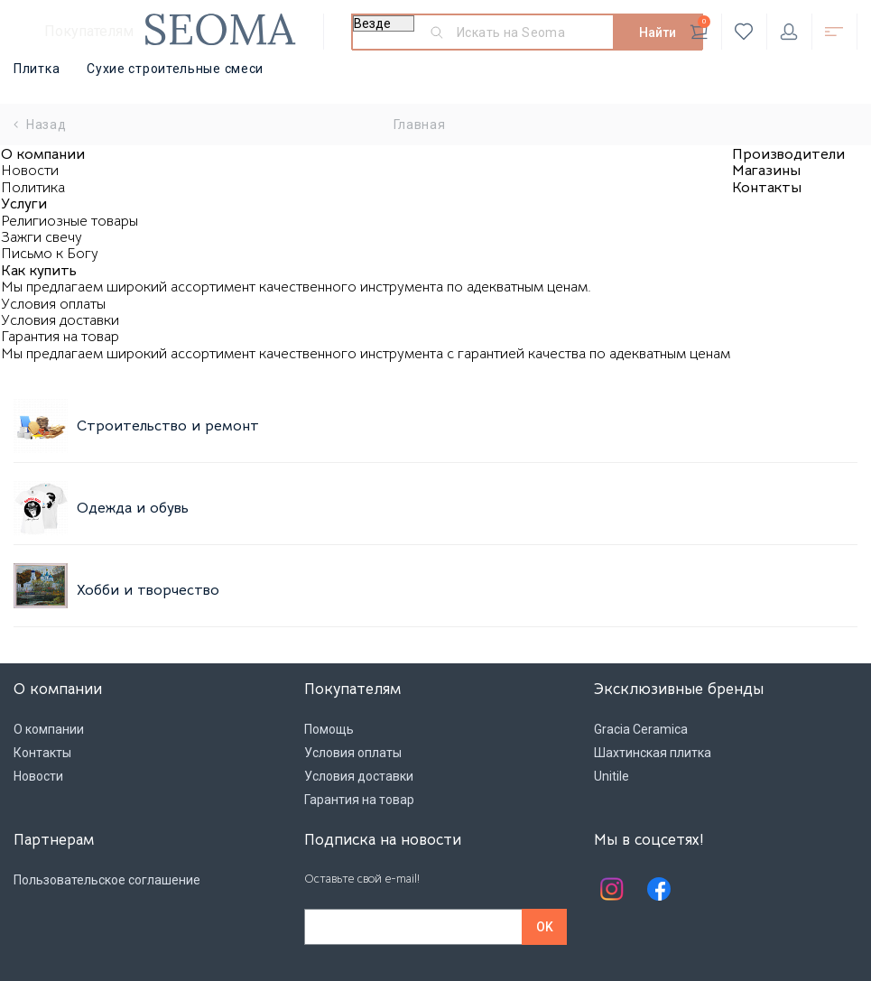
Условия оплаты (53, 304)
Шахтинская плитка (652, 752)
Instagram (612, 889)
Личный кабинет (789, 32)
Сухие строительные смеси (175, 68)
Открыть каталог (834, 32)
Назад (40, 124)
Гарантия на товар (60, 337)
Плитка (37, 68)
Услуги (24, 204)
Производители (788, 154)
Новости (30, 170)
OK (544, 927)
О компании (43, 154)
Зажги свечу (41, 237)
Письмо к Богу (49, 253)
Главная (420, 124)
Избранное (744, 32)
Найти (657, 32)
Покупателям (89, 31)
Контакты (767, 188)
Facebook (659, 889)
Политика (33, 188)
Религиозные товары (69, 221)
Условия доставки (60, 320)
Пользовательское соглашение (107, 880)
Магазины (766, 170)
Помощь (329, 729)
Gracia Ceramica (641, 729)
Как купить (39, 271)
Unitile (611, 776)
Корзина (700, 28)
